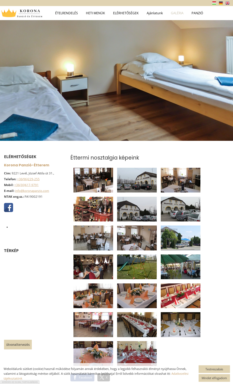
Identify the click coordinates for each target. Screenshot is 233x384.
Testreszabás (214, 369)
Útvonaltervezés (18, 345)
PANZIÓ (197, 13)
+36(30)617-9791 (26, 185)
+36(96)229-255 (28, 179)
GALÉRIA (177, 13)
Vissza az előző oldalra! (95, 327)
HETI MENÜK (95, 13)
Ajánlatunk (155, 13)
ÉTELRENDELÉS (66, 13)
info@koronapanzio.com (32, 191)
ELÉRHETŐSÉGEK (126, 13)
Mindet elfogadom (214, 378)
